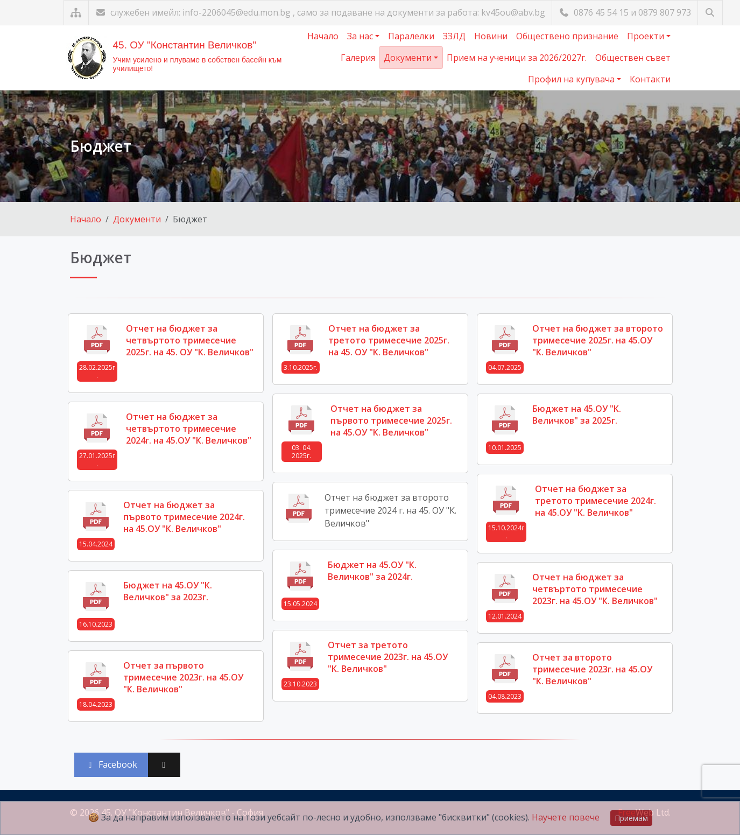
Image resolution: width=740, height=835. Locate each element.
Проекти (646, 36)
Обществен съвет (633, 58)
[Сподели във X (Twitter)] (164, 765)
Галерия (358, 58)
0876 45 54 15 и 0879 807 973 (625, 12)
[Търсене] (710, 13)
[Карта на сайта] (76, 13)
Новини (491, 36)
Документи (409, 58)
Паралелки (411, 36)
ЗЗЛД (454, 36)
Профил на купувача (572, 79)
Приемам (631, 818)
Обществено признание (567, 36)
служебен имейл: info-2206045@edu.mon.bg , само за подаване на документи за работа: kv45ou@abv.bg (320, 12)
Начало (323, 36)
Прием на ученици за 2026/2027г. (517, 58)
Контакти (650, 79)
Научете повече (566, 817)
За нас (361, 36)
